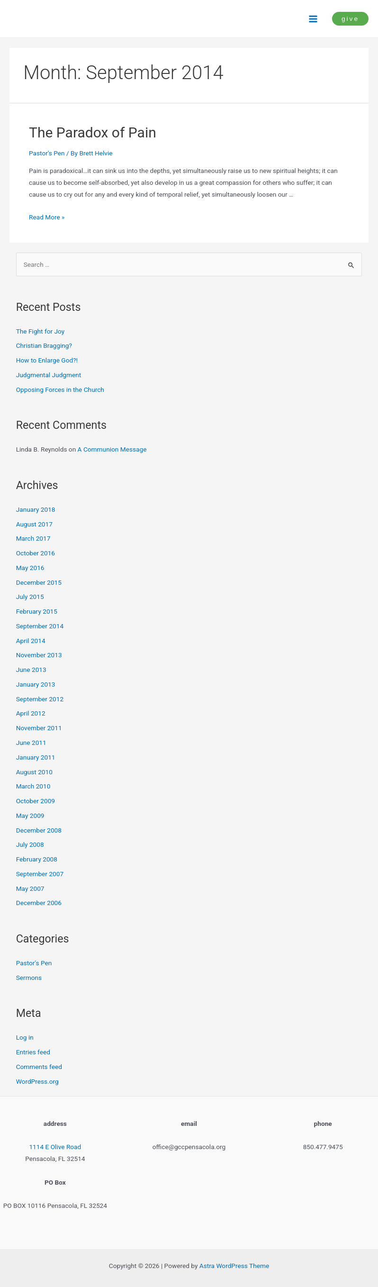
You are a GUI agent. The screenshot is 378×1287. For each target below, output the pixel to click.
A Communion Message (112, 449)
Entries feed (33, 1052)
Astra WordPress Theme (234, 1265)
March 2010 (33, 786)
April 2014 (30, 640)
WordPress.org (37, 1081)
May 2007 (30, 888)
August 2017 (34, 524)
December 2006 (39, 902)
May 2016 (30, 567)
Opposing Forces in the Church (60, 389)
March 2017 (33, 538)
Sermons (29, 977)
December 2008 (39, 830)
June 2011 (31, 742)
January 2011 (35, 757)
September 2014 (39, 626)
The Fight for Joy (40, 331)
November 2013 (39, 655)
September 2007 (39, 874)
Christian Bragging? (44, 345)
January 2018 (35, 509)
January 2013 (35, 684)
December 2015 (39, 582)
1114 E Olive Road (55, 1147)
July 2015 (30, 596)
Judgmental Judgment (48, 375)
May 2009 (30, 815)
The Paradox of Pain (92, 132)
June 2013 (31, 669)
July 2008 (30, 844)
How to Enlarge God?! (47, 360)
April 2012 (30, 713)
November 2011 (39, 728)
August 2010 (34, 772)
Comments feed (39, 1066)
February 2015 (36, 611)
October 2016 (35, 553)
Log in (25, 1037)
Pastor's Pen (47, 153)
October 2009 (35, 801)
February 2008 (36, 859)
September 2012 (39, 699)
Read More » (47, 217)
